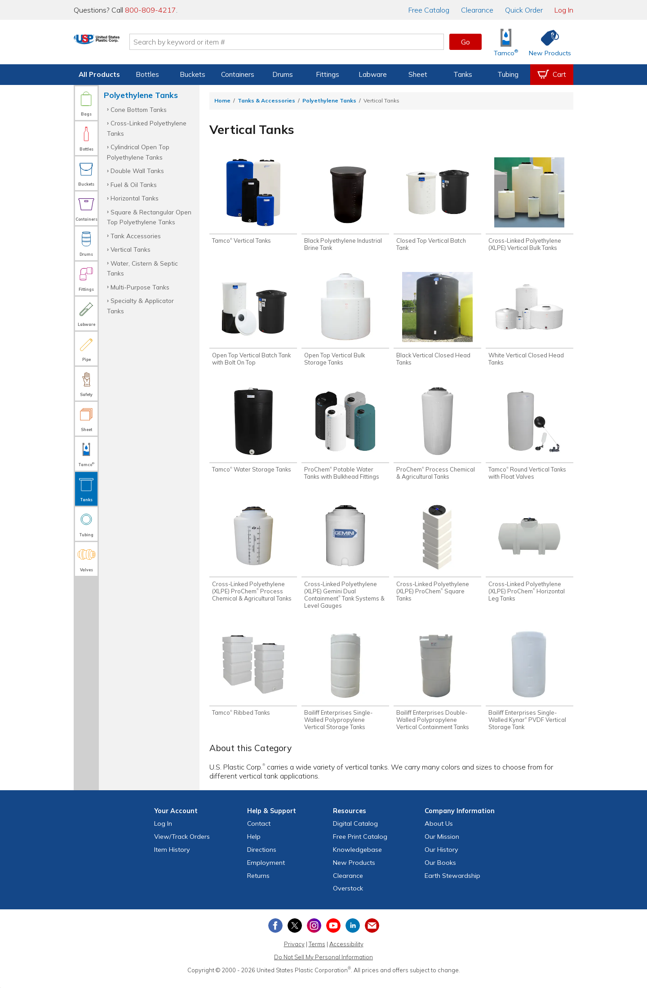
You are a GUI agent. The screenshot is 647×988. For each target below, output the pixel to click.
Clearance (477, 9)
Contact (258, 831)
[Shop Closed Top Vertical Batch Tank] (437, 205)
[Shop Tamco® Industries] (506, 42)
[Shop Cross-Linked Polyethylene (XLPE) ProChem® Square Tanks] (437, 556)
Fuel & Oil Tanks (134, 184)
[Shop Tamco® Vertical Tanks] (253, 202)
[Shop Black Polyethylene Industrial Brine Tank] (345, 205)
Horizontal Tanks (135, 198)
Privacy (294, 951)
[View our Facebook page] (275, 933)
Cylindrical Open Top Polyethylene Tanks (138, 151)
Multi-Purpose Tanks (140, 287)
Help (254, 844)
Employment (266, 870)
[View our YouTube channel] (333, 933)
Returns (258, 883)
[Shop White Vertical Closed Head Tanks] (529, 321)
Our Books (440, 870)
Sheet (417, 74)
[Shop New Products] (546, 42)
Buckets (192, 74)
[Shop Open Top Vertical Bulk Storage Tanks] (345, 321)
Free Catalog (360, 844)
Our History (441, 857)
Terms (317, 951)
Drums (282, 74)
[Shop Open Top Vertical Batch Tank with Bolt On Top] (253, 321)
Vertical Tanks (131, 249)
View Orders (182, 844)
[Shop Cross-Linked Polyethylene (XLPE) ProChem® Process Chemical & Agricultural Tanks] (253, 556)
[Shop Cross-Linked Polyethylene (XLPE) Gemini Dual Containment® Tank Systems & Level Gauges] (345, 560)
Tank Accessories (136, 236)
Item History (172, 857)
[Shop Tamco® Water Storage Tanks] (253, 434)
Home (222, 100)
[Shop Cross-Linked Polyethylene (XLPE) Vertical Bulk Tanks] (529, 205)
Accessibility (346, 951)
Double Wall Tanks (137, 170)
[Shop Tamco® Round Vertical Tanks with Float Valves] (529, 437)
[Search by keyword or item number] (317, 42)
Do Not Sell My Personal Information (323, 964)
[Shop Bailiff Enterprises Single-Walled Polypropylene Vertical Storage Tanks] (345, 687)
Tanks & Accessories (266, 100)
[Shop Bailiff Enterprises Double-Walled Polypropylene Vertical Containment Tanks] (437, 687)
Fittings (327, 74)
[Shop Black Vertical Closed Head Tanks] (437, 321)
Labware (373, 74)
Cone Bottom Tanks (139, 109)
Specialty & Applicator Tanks (140, 305)
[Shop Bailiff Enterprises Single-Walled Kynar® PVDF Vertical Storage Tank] (529, 687)
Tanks (462, 74)
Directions (261, 857)
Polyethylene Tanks (329, 100)
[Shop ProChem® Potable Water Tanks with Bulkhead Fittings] (345, 437)
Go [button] (465, 41)
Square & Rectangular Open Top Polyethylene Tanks (149, 217)
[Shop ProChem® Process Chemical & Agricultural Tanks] (437, 437)
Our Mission (442, 844)
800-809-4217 (150, 9)
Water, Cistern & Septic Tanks (142, 268)
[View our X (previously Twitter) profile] (295, 933)
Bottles (147, 74)
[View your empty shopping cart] (551, 74)
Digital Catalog (355, 831)
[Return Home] (127, 43)
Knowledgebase (357, 857)
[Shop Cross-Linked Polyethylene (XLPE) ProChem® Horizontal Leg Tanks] (529, 556)
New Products (354, 870)
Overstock (348, 896)
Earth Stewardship (452, 883)
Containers (237, 74)
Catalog (428, 9)
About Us (439, 831)
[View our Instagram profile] (314, 933)
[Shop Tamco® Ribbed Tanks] (253, 679)
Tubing (507, 74)
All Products (99, 74)
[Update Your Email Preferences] (372, 933)
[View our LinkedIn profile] (353, 933)
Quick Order (524, 9)
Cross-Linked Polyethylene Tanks (146, 128)
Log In (563, 9)
